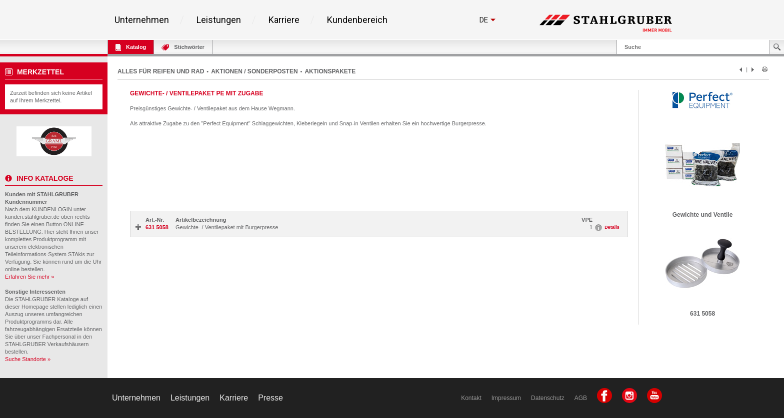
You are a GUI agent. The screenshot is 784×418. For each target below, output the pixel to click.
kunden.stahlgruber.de (32, 217)
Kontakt (471, 398)
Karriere (284, 20)
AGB (580, 398)
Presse (270, 398)
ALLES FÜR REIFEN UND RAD (161, 71)
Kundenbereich (357, 20)
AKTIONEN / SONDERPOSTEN (254, 71)
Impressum (506, 398)
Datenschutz (547, 398)
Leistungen (218, 20)
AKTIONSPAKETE (330, 71)
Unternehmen (141, 20)
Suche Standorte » (27, 359)
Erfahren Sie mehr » (29, 277)
